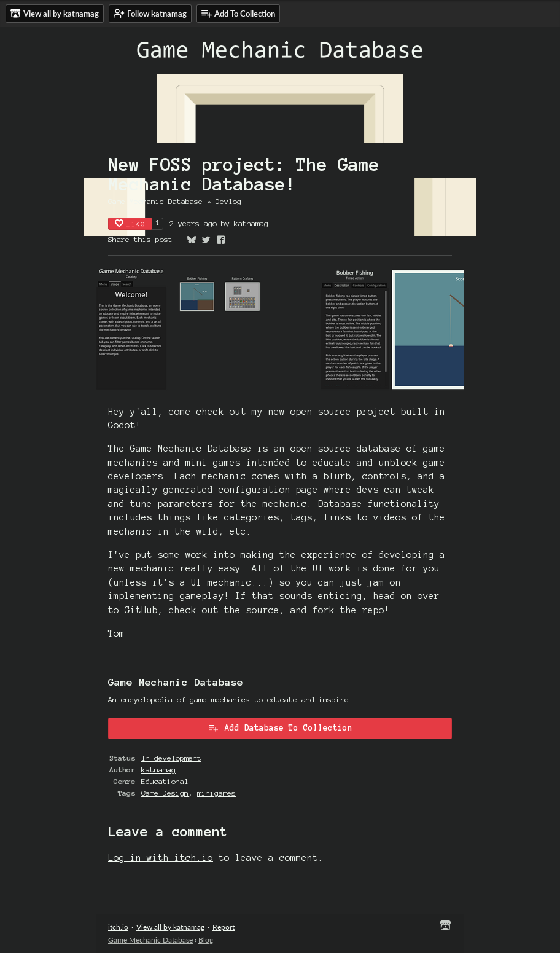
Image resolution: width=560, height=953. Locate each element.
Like (130, 223)
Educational (165, 781)
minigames (216, 793)
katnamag (251, 223)
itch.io (118, 926)
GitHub (141, 610)
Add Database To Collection (280, 727)
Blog (205, 939)
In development (171, 758)
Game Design (165, 793)
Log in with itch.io (160, 858)
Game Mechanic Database (155, 201)
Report (223, 926)
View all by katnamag (170, 926)
